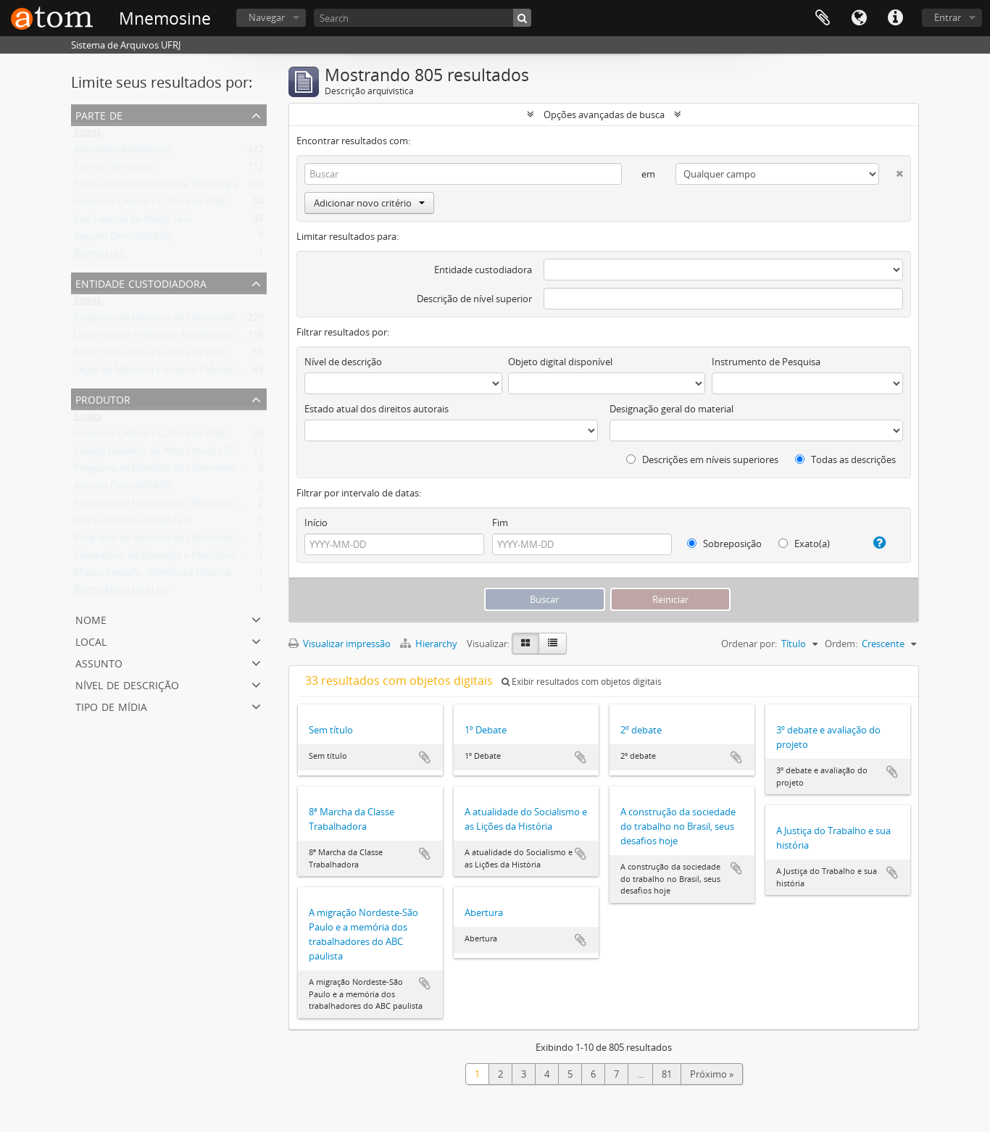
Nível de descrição (127, 684)
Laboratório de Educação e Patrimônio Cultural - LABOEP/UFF (206, 558)
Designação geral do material (671, 408)
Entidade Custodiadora (141, 282)
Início (316, 522)
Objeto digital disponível (560, 361)
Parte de (98, 114)
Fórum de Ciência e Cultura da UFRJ (149, 204)
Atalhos (895, 18)
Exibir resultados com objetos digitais (582, 681)
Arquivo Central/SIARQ (123, 239)
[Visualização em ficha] (525, 643)
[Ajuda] (874, 543)
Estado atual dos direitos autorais (376, 408)
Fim (500, 522)
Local (91, 640)
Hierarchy (429, 643)
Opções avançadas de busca (604, 114)
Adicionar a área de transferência (424, 757)
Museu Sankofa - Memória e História (152, 575)
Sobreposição (724, 543)
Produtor (102, 398)
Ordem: (841, 643)
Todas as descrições (845, 459)
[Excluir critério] (891, 170)
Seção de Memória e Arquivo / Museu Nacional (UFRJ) (188, 372)
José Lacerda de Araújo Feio (132, 221)
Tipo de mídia (111, 705)
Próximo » (711, 1074)
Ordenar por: (749, 643)
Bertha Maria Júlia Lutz (122, 592)
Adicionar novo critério (369, 202)
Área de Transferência (822, 18)
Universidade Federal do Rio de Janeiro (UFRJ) (170, 337)
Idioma (859, 18)
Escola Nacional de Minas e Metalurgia (156, 186)
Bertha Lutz (99, 256)
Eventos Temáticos (114, 169)
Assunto (98, 662)
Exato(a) (804, 543)
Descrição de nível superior (474, 298)
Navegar (267, 17)
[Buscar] (522, 18)
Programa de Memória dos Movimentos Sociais (176, 320)
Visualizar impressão (339, 643)
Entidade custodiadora (483, 269)
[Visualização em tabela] (552, 643)
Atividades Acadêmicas (123, 152)
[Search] (422, 18)
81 (667, 1074)
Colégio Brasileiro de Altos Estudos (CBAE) (163, 453)
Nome (91, 618)
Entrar (947, 17)
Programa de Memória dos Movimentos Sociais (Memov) (196, 471)
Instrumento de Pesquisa (766, 361)
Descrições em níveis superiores (702, 459)
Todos (87, 134)
